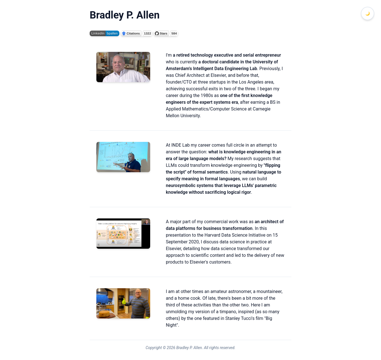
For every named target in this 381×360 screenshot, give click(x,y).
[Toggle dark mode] (367, 13)
